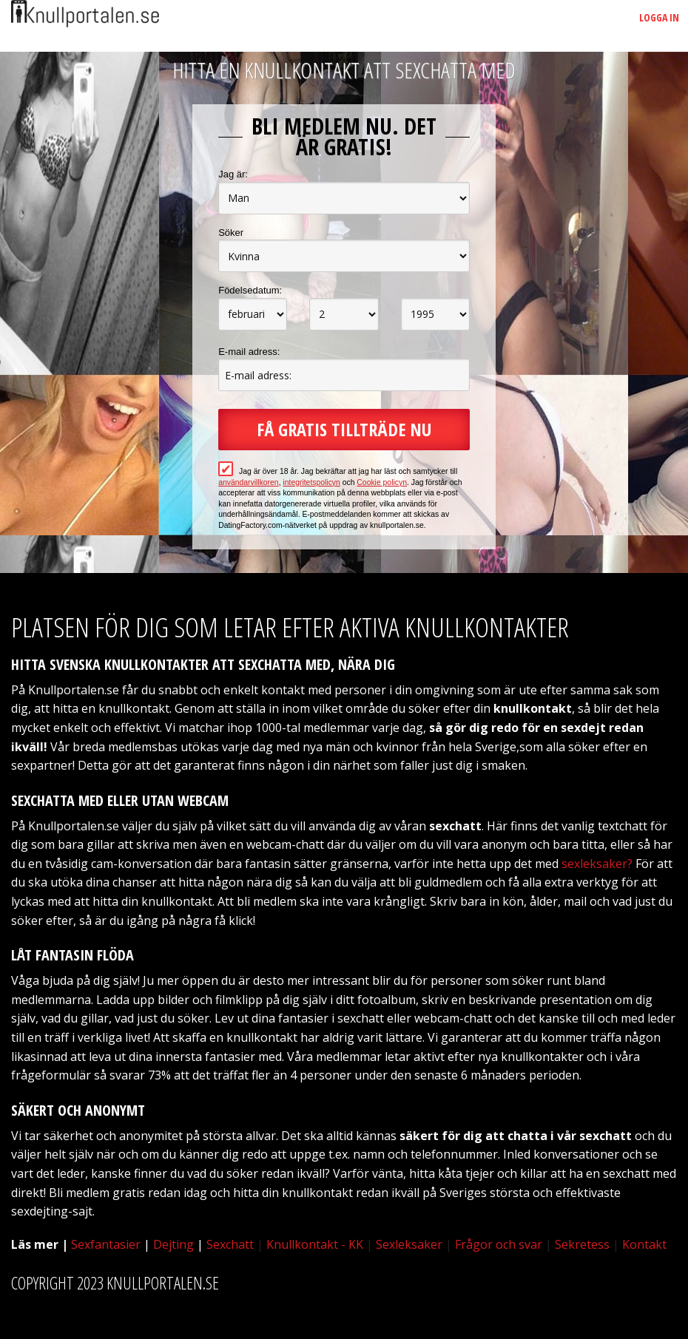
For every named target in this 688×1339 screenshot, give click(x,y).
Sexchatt (230, 1244)
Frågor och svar (498, 1244)
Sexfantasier (106, 1244)
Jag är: (233, 174)
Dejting (173, 1244)
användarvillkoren (248, 482)
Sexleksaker (409, 1244)
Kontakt (644, 1244)
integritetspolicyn (311, 482)
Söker (230, 232)
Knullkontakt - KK (314, 1244)
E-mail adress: (249, 351)
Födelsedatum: (250, 290)
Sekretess (582, 1244)
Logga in (659, 17)
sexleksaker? (597, 863)
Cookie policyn (382, 482)
